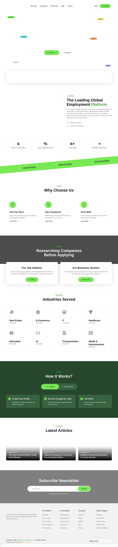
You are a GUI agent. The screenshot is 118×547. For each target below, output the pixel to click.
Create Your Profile (21, 399)
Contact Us (99, 515)
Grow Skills (86, 212)
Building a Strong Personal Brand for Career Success (94, 457)
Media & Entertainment (96, 343)
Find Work (32, 280)
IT (63, 321)
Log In (96, 6)
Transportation (70, 341)
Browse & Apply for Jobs (59, 399)
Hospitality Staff (64, 518)
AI (37, 341)
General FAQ (100, 518)
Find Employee (86, 280)
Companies (43, 6)
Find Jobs (33, 6)
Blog (62, 6)
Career (80, 518)
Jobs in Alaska (46, 528)
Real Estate (16, 321)
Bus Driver (63, 528)
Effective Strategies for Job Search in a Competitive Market (58, 457)
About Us (81, 515)
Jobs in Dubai (46, 518)
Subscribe (84, 489)
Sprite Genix (26, 542)
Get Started (105, 6)
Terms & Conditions (102, 528)
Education (15, 341)
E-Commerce (43, 321)
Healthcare (94, 321)
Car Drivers (63, 525)
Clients (80, 528)
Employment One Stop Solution (26, 540)
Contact (69, 6)
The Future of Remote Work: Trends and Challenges (22, 457)
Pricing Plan (54, 6)
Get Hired (88, 399)
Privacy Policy (100, 525)
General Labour (64, 522)
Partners (80, 522)
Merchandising (64, 515)
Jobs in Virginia (46, 522)
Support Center (100, 522)
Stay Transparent (53, 212)
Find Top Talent (16, 212)
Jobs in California (47, 525)
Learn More (14, 221)
